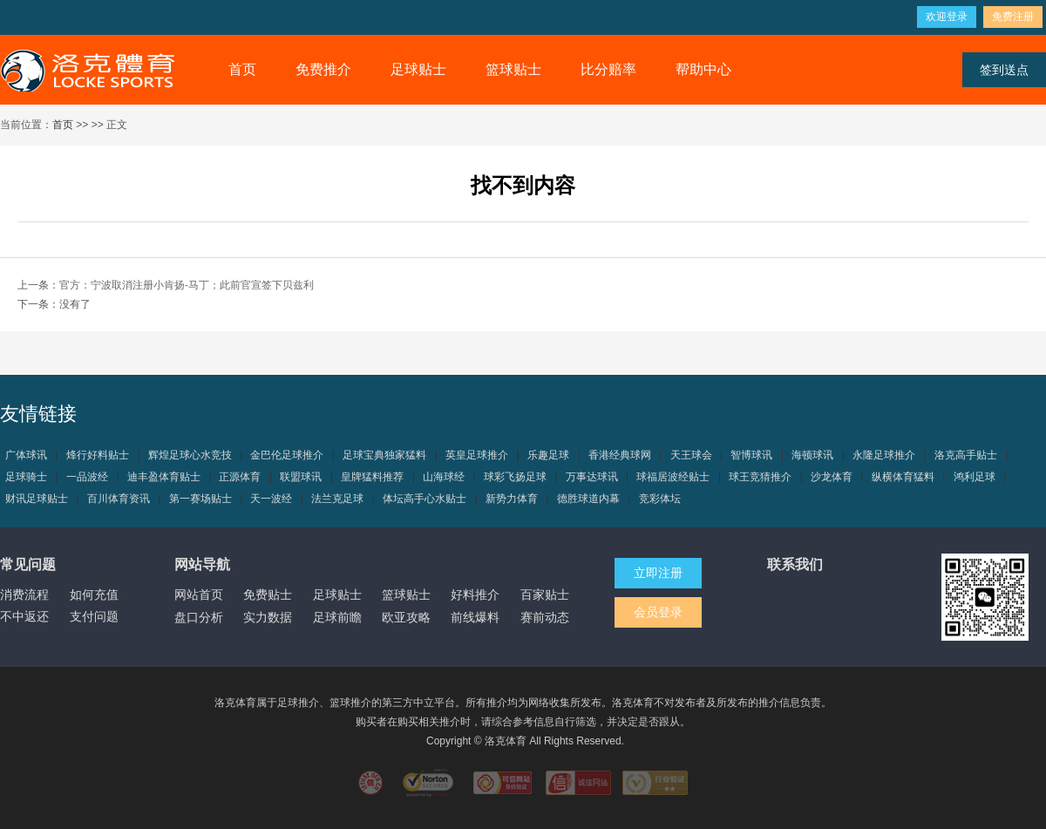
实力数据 (267, 617)
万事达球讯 (592, 477)
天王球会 (691, 455)
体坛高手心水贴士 (424, 499)
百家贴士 (544, 594)
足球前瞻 (337, 617)
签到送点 (1004, 70)
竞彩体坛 (660, 499)
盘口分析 (198, 617)
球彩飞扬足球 (515, 477)
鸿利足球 (974, 477)
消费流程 (24, 594)
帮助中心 (703, 69)
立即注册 (658, 573)
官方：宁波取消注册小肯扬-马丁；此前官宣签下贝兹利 (186, 285)
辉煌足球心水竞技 (190, 455)
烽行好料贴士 (97, 455)
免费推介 (323, 69)
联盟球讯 (301, 477)
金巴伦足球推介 (286, 455)
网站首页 (198, 594)
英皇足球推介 (476, 455)
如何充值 (94, 594)
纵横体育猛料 (903, 477)
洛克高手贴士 (965, 455)
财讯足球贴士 (36, 499)
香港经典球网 (619, 455)
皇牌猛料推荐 (372, 477)
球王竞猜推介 (760, 477)
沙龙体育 (831, 477)
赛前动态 (544, 617)
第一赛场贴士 (200, 499)
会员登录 (658, 612)
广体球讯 (26, 455)
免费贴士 (267, 594)
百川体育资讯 (118, 499)
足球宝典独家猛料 (384, 455)
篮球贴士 (513, 69)
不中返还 (24, 616)
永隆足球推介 (883, 455)
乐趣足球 (548, 455)
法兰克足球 (337, 499)
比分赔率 (608, 69)
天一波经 (271, 499)
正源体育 (240, 477)
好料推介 (475, 594)
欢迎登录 (947, 16)
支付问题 (94, 616)
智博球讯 (751, 455)
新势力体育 (512, 499)
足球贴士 (418, 69)
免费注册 (1013, 16)
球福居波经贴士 (673, 477)
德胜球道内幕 (588, 499)
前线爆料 (475, 617)
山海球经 (444, 477)
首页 (242, 69)
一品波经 (87, 477)
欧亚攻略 (406, 617)
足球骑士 (26, 477)
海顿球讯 (812, 455)
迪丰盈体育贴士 (163, 477)
